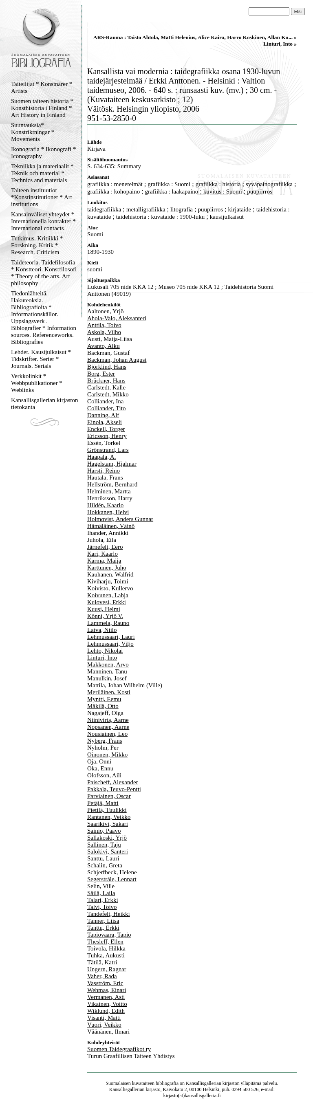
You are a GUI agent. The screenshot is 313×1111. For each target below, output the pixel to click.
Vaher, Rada (102, 976)
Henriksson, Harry (109, 498)
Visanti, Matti (104, 1017)
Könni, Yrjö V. (105, 616)
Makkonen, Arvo (108, 664)
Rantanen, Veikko (108, 817)
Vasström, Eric (105, 983)
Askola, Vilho (104, 332)
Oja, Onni (99, 761)
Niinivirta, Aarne (108, 720)
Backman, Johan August (116, 359)
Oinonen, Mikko (107, 754)
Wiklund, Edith (106, 1011)
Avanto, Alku (103, 346)
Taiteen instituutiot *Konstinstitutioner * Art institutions (41, 197)
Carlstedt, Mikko (108, 394)
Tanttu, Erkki (103, 927)
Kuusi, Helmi (103, 609)
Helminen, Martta (109, 491)
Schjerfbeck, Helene (112, 872)
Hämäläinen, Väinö (110, 526)
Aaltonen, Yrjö (105, 311)
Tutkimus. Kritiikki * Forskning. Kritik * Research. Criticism (37, 245)
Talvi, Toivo (102, 907)
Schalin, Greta (104, 865)
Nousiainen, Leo (107, 733)
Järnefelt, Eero (105, 546)
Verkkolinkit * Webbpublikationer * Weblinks (36, 383)
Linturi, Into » (280, 44)
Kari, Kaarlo (102, 553)
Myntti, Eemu (104, 699)
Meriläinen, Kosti (108, 692)
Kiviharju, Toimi (107, 581)
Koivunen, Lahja (107, 595)
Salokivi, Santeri (107, 851)
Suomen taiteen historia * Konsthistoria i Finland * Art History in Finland (42, 108)
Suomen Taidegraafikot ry (119, 1049)
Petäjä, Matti (103, 803)
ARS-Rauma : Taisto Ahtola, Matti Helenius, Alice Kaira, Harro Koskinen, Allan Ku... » (195, 37)
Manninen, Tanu (107, 671)
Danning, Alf (103, 415)
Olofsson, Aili (104, 775)
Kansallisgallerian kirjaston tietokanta (44, 403)
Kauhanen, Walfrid (110, 574)
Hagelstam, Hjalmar (112, 463)
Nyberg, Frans (104, 740)
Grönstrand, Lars (108, 450)
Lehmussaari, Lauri (111, 637)
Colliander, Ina (105, 401)
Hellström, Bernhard (112, 484)
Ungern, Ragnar (106, 969)
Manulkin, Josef (107, 678)
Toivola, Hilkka (106, 948)
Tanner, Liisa (103, 920)
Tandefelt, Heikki (108, 914)
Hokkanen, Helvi (108, 512)
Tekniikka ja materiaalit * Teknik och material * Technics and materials (42, 173)
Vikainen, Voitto (107, 1004)
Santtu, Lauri (103, 858)
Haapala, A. (101, 456)
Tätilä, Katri (102, 962)
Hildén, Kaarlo (105, 505)
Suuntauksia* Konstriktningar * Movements (32, 132)
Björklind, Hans (106, 366)
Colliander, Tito (106, 408)
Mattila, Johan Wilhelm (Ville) (124, 685)
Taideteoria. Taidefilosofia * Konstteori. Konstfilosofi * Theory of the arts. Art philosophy (44, 272)
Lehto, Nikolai (105, 650)
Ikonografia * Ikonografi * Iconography (43, 152)
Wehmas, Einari (106, 990)
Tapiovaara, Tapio (109, 934)
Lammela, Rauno (108, 623)
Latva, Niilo (102, 630)
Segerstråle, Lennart (112, 879)
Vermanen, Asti (106, 997)
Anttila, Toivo (104, 325)
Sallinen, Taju (104, 844)
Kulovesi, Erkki (106, 602)
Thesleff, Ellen (105, 941)
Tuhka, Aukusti (106, 955)
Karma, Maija (104, 560)
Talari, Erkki (102, 900)
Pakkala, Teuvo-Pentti (114, 789)
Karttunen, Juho (106, 567)
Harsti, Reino (103, 470)
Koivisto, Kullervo (110, 588)
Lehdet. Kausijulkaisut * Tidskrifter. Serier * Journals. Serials (41, 359)
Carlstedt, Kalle (106, 387)
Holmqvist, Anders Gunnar (120, 519)
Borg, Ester (101, 373)
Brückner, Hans (106, 380)
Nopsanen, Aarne (108, 727)
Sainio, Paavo (104, 830)
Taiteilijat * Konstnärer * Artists (41, 87)
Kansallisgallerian (203, 1083)
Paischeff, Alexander (112, 782)
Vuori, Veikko (104, 1024)
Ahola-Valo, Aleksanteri (116, 318)
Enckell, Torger (106, 429)
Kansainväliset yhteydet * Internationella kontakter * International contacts (43, 221)
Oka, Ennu (100, 768)
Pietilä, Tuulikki (107, 810)
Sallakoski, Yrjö (107, 837)
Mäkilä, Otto (103, 706)
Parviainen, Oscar (109, 796)
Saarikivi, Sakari (107, 824)
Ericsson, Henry (107, 436)
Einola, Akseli (104, 422)
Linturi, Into (102, 657)
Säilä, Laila (101, 893)
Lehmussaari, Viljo (110, 643)
